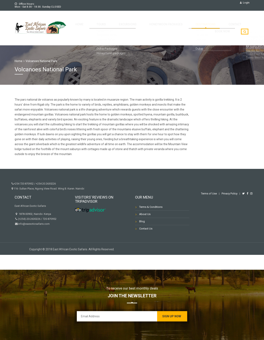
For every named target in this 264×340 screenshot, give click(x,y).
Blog (142, 221)
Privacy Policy (229, 193)
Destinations (190, 25)
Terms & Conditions (150, 206)
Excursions (122, 25)
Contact (215, 25)
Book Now (236, 25)
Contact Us (145, 228)
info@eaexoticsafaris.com (34, 223)
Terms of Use (209, 193)
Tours (101, 25)
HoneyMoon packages (156, 25)
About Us (145, 214)
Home (85, 25)
